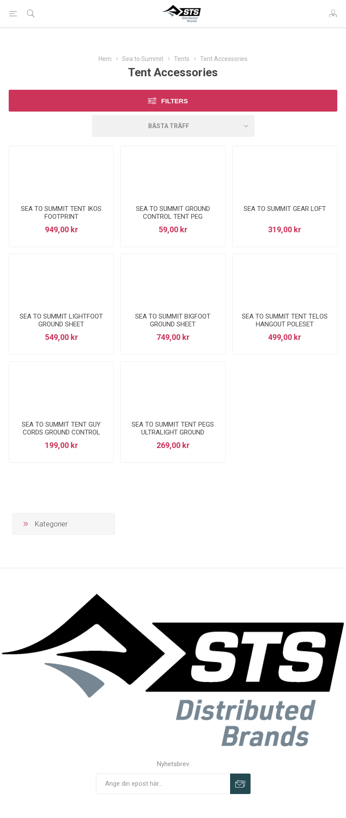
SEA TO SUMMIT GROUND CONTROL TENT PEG (173, 213)
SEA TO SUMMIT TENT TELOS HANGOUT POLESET (285, 320)
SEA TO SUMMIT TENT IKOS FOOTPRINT (61, 213)
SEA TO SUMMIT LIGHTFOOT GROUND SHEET (61, 320)
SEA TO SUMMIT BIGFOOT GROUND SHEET (172, 320)
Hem (105, 58)
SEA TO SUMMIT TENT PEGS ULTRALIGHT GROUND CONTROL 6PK (173, 432)
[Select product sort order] (173, 126)
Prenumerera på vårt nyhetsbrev (240, 784)
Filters (174, 101)
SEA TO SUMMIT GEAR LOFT (285, 209)
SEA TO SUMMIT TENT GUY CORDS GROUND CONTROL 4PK (61, 432)
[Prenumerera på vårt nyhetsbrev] (163, 784)
